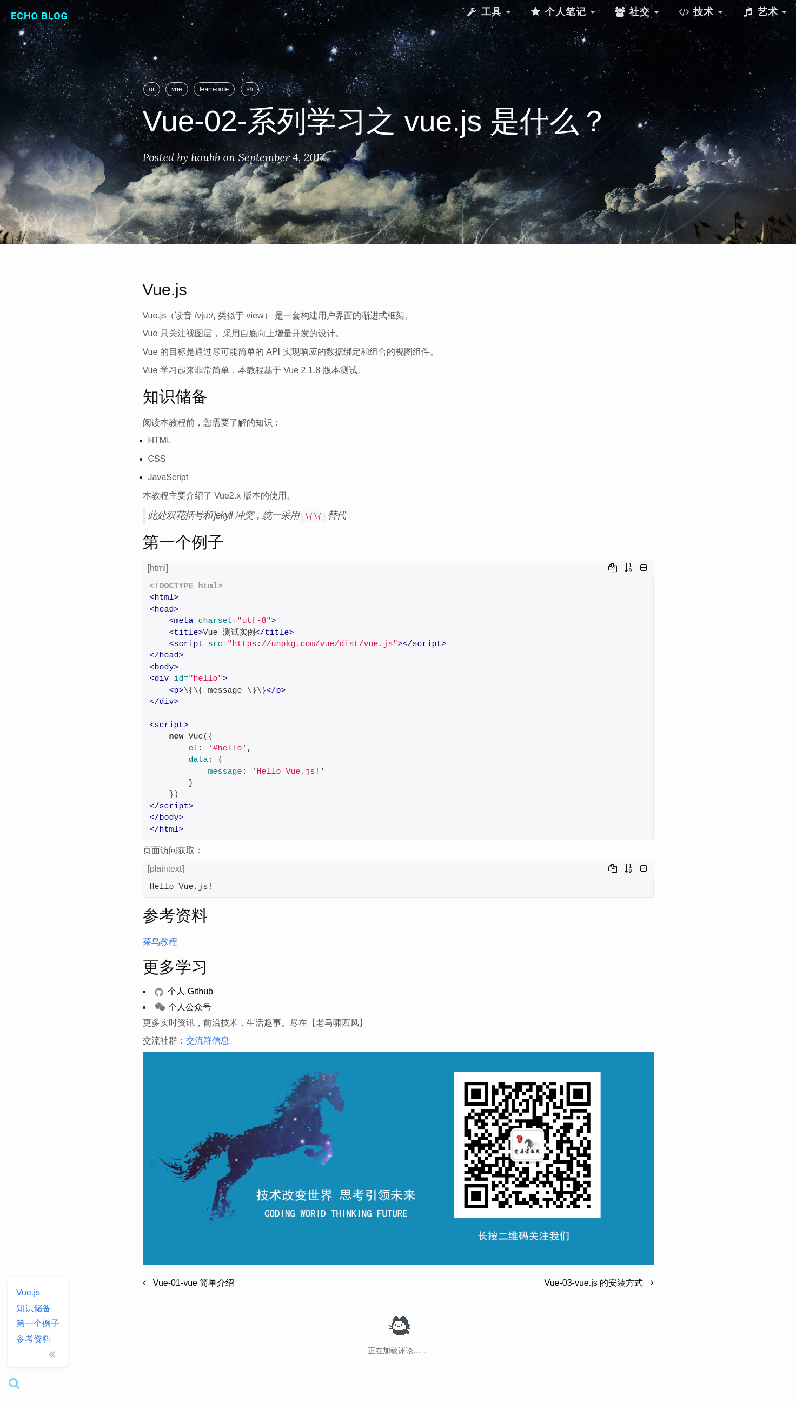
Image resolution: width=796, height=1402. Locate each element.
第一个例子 (37, 1323)
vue (176, 89)
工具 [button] (488, 11)
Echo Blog (39, 16)
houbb (205, 157)
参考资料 (33, 1339)
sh (250, 89)
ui (151, 89)
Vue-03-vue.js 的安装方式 (599, 1282)
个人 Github (184, 991)
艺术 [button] (764, 11)
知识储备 (33, 1308)
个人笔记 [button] (562, 11)
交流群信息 (207, 1040)
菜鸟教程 (160, 941)
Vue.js (28, 1292)
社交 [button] (636, 11)
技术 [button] (700, 11)
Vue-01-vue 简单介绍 (189, 1282)
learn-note (214, 89)
